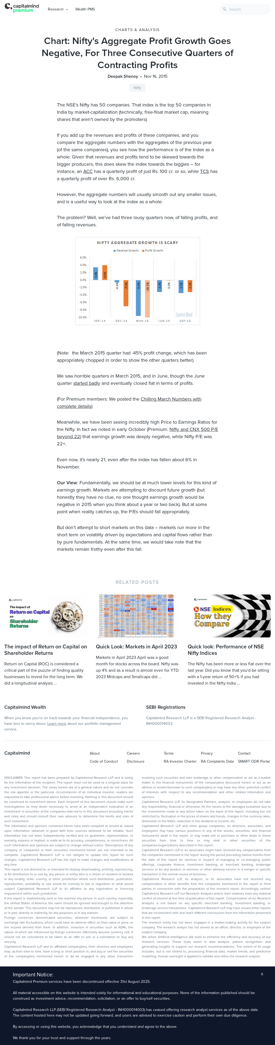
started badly (86, 383)
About (95, 753)
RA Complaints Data (217, 761)
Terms (169, 753)
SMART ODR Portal (254, 761)
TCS (204, 171)
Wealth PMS (85, 9)
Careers (133, 753)
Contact (244, 753)
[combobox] (245, 9)
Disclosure (135, 761)
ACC (88, 171)
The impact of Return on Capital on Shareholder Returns (45, 650)
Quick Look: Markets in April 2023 (136, 647)
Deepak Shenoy (123, 76)
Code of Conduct (104, 761)
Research (56, 9)
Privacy (207, 753)
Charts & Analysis (137, 30)
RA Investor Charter (180, 761)
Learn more (56, 723)
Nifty (137, 88)
